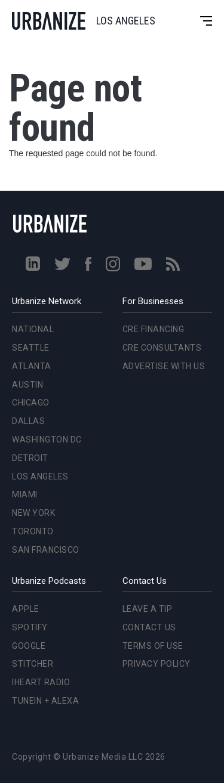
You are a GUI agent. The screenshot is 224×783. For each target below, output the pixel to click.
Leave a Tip (147, 609)
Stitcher (32, 664)
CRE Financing (153, 329)
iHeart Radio (41, 682)
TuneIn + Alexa (45, 700)
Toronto (33, 531)
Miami (25, 494)
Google (28, 646)
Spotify (30, 627)
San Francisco (45, 550)
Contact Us (149, 627)
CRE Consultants (162, 347)
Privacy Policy (156, 664)
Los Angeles (40, 476)
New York (33, 513)
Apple (25, 609)
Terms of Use (152, 646)
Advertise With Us (163, 366)
